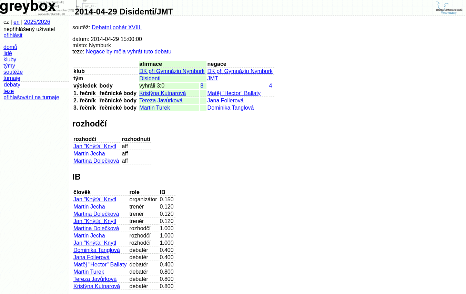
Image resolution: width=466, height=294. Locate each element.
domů (10, 47)
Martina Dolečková (96, 161)
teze (8, 91)
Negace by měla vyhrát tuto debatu (128, 51)
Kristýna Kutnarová (162, 93)
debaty (12, 85)
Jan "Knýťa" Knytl (94, 146)
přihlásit (12, 35)
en (16, 22)
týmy (9, 66)
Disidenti (149, 78)
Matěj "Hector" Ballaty (234, 93)
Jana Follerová (225, 100)
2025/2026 (37, 22)
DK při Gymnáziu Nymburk (171, 71)
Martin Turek (154, 108)
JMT (212, 78)
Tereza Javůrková (160, 100)
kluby (9, 59)
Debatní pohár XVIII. (117, 27)
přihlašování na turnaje (31, 97)
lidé (7, 53)
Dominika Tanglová (230, 108)
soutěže (13, 72)
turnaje (11, 78)
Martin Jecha (89, 153)
